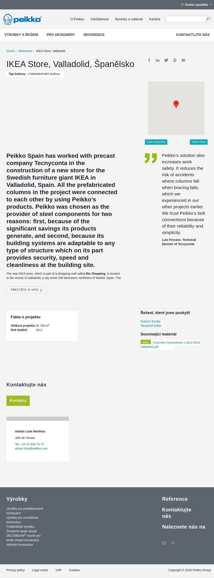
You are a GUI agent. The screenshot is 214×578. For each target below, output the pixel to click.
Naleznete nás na (183, 527)
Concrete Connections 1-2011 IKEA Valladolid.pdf (171, 345)
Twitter (166, 60)
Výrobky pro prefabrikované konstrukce (24, 511)
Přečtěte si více (27, 290)
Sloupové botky (151, 325)
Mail (183, 60)
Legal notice (40, 570)
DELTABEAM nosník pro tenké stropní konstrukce (23, 537)
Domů (10, 51)
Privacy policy (15, 570)
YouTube (164, 541)
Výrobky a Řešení (21, 35)
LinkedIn (158, 60)
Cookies (74, 570)
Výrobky (16, 499)
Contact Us (173, 541)
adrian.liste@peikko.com (31, 448)
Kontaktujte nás (193, 35)
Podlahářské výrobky (20, 526)
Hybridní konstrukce (19, 544)
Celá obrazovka (156, 141)
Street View (198, 141)
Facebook (149, 60)
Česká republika (196, 4)
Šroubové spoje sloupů (21, 531)
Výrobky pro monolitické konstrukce (22, 520)
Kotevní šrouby (150, 321)
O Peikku (77, 19)
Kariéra (154, 19)
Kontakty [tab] (18, 400)
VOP (58, 570)
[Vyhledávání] (207, 19)
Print (175, 60)
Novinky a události (129, 19)
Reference (94, 35)
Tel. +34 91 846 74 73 (29, 444)
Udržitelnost (99, 19)
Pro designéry (61, 35)
